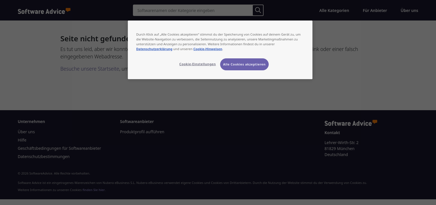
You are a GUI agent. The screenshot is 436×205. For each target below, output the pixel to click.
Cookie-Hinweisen (207, 49)
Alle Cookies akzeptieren (244, 64)
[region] (220, 49)
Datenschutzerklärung (154, 49)
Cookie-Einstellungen (197, 64)
